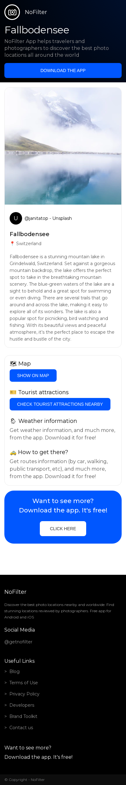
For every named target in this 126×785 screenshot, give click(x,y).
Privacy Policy (24, 694)
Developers (21, 705)
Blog (14, 671)
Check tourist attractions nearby (60, 404)
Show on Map (33, 375)
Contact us (21, 727)
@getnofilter (18, 642)
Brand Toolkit (23, 716)
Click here (63, 528)
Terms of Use (23, 683)
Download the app (63, 70)
